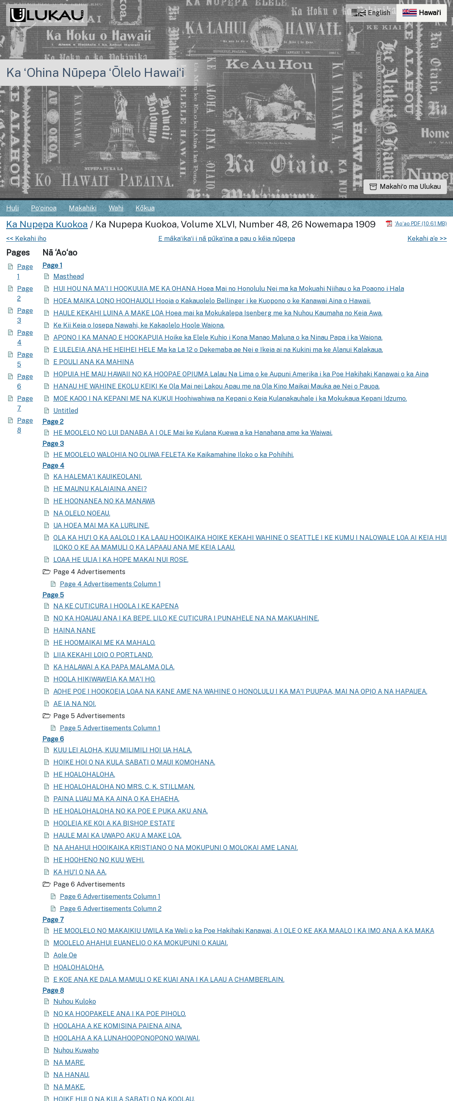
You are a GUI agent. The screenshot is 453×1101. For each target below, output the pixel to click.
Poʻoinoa (44, 208)
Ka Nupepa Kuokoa (47, 224)
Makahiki (82, 208)
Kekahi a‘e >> (427, 238)
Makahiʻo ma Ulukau (405, 186)
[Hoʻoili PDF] (416, 223)
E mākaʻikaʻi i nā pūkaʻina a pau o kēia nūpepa (226, 238)
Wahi (116, 208)
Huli (12, 208)
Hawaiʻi (425, 15)
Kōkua (145, 208)
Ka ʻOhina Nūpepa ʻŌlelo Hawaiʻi (95, 72)
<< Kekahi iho (26, 238)
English (371, 13)
